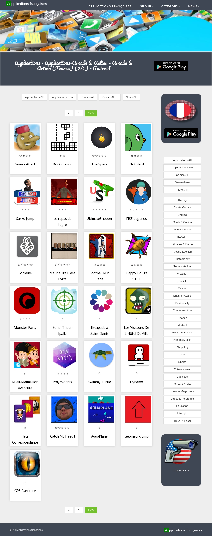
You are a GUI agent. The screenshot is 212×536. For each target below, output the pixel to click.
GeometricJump (137, 436)
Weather (182, 273)
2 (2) (91, 113)
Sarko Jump (25, 218)
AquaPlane (99, 436)
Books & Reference (182, 398)
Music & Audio (182, 384)
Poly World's (62, 382)
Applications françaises (27, 3)
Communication (182, 310)
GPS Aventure (25, 490)
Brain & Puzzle (182, 295)
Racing (182, 200)
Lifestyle (182, 413)
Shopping (182, 347)
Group (146, 6)
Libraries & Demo (182, 244)
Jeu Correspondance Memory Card (25, 442)
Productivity (182, 303)
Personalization (182, 339)
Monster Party (25, 327)
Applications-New (62, 97)
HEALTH (182, 236)
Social (182, 281)
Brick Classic (62, 164)
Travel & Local (182, 420)
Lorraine (25, 273)
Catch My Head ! (62, 436)
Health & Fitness (182, 332)
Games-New (109, 97)
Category (170, 6)
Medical (182, 325)
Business (182, 376)
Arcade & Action (182, 251)
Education (182, 406)
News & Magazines (182, 391)
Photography (182, 258)
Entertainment (182, 369)
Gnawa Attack (25, 164)
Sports (182, 361)
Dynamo (136, 382)
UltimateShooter (99, 218)
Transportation (182, 266)
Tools (182, 354)
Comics (182, 214)
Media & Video (182, 229)
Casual (182, 288)
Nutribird (136, 164)
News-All (131, 97)
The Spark (99, 164)
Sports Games (182, 207)
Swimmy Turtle (99, 382)
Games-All (87, 97)
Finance (182, 317)
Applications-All (34, 97)
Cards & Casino (182, 222)
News (193, 6)
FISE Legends (136, 218)
